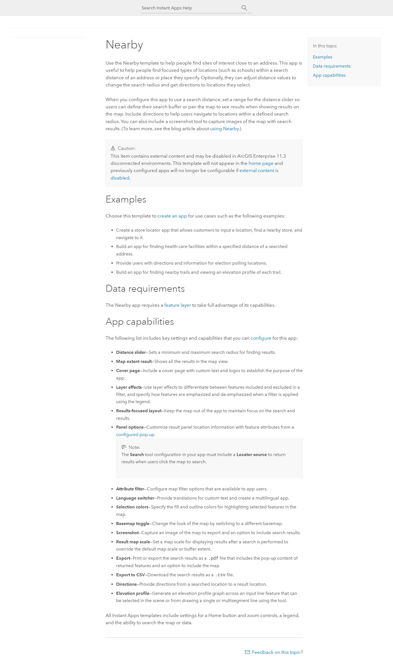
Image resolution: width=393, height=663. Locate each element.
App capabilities (329, 75)
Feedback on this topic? (277, 652)
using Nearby (224, 128)
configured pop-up (135, 434)
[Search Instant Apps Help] (191, 8)
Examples (322, 57)
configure (261, 338)
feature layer (177, 305)
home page (261, 163)
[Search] (244, 8)
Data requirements (332, 66)
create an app (172, 216)
